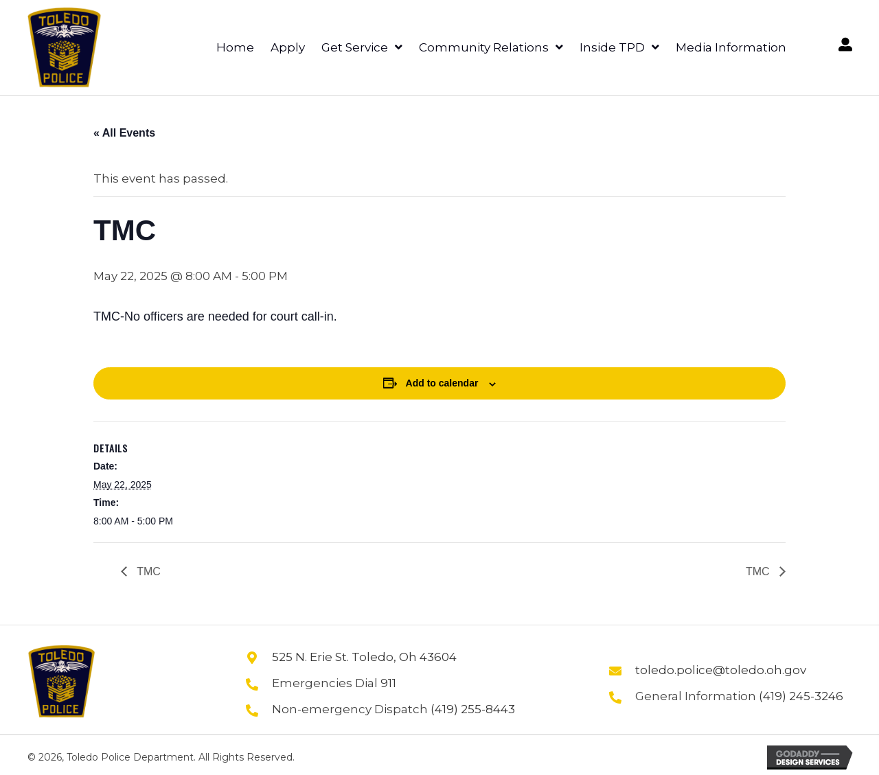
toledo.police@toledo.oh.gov (720, 670)
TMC (147, 571)
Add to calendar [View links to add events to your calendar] (442, 383)
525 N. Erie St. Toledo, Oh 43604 (364, 657)
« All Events (124, 133)
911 (388, 683)
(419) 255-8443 (473, 709)
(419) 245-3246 (801, 696)
